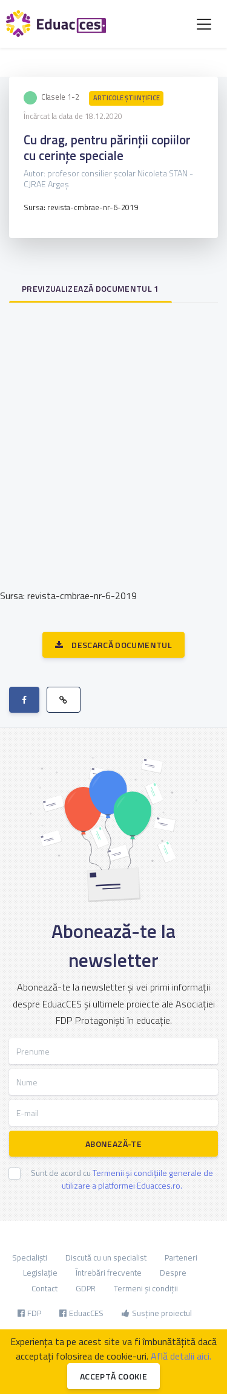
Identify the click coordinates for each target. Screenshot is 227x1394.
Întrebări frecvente (109, 1273)
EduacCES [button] (81, 1313)
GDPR (86, 1288)
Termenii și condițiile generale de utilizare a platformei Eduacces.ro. (137, 1179)
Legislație (40, 1273)
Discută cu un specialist (105, 1257)
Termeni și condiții (146, 1288)
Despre (173, 1273)
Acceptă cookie (113, 1376)
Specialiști (29, 1257)
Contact (44, 1288)
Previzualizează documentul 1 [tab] (90, 288)
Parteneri (181, 1257)
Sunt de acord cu (122, 1179)
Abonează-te (113, 1143)
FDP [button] (29, 1313)
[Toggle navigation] (204, 24)
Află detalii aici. (181, 1356)
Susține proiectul (157, 1313)
